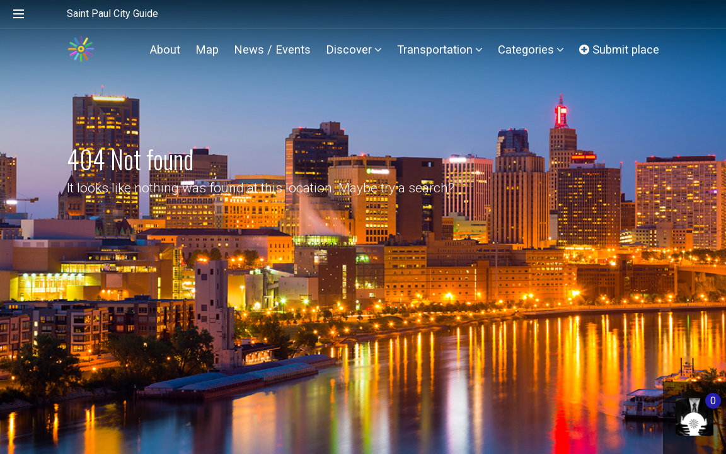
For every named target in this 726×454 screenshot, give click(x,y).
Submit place (619, 49)
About (165, 49)
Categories (531, 49)
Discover (354, 49)
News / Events (272, 49)
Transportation (440, 49)
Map (207, 49)
